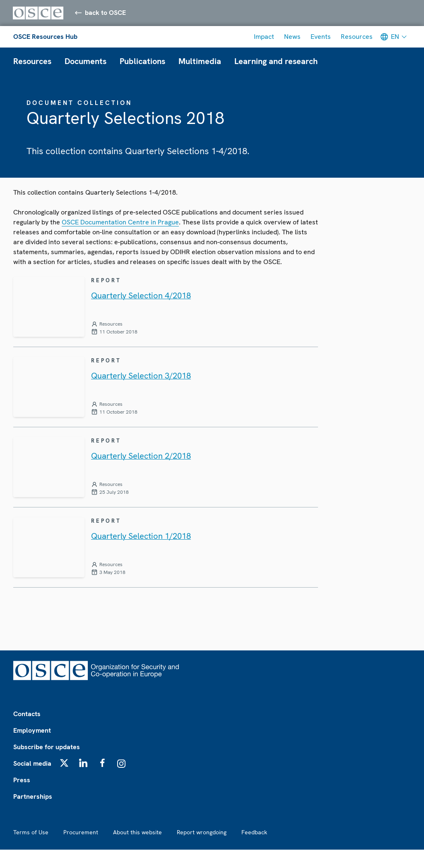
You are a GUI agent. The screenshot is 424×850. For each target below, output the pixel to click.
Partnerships (32, 797)
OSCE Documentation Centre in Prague (120, 222)
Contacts (27, 714)
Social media (32, 764)
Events (321, 37)
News (292, 37)
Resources (357, 37)
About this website (137, 832)
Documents (85, 61)
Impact (264, 37)
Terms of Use (30, 832)
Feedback (254, 832)
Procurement (80, 832)
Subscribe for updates (46, 747)
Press (21, 780)
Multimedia (199, 61)
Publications (142, 61)
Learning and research (276, 61)
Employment (32, 730)
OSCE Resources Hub (45, 37)
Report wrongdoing (201, 832)
